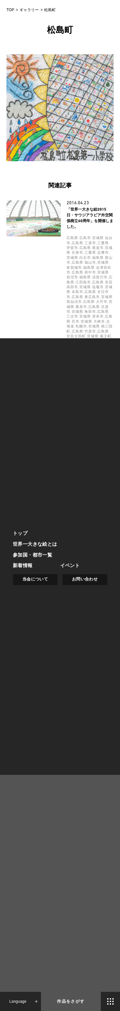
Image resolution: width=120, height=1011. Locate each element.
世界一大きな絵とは (35, 544)
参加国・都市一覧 (32, 555)
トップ (20, 533)
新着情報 (23, 565)
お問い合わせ (85, 579)
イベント (70, 565)
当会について (35, 579)
